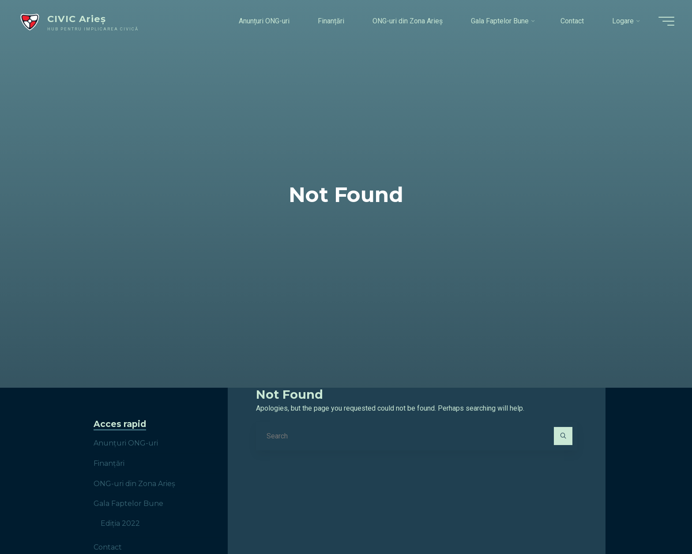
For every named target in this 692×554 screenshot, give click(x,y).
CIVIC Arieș (76, 18)
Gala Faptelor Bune (128, 503)
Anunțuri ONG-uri (126, 443)
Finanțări (109, 463)
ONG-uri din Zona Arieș (134, 483)
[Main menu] (666, 21)
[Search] (563, 436)
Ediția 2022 (120, 523)
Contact (108, 547)
